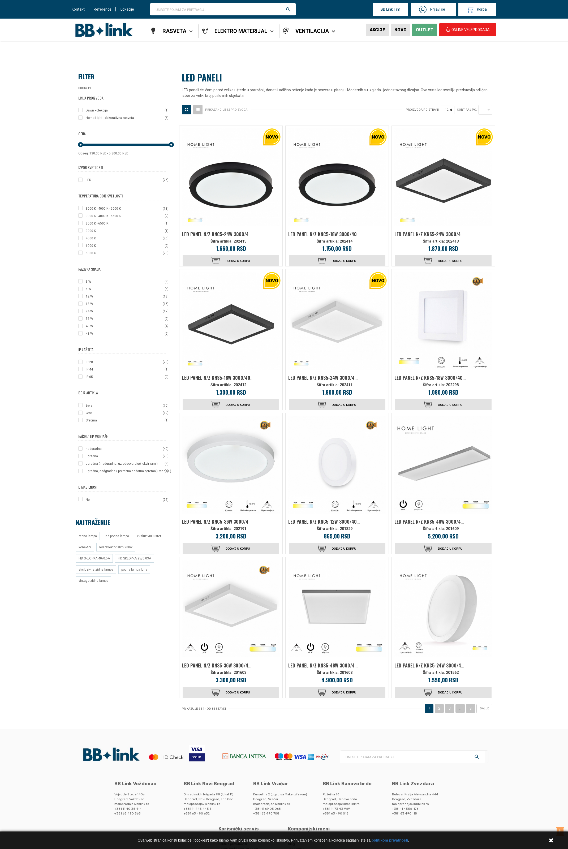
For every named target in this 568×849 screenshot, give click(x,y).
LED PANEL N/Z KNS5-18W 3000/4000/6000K (438, 377)
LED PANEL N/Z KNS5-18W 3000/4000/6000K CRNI (231, 377)
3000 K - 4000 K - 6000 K (127, 208)
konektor (85, 547)
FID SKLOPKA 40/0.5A (94, 558)
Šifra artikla (220, 241)
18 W (127, 303)
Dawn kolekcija (127, 110)
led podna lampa (117, 536)
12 (446, 109)
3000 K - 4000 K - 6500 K (127, 216)
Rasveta (174, 31)
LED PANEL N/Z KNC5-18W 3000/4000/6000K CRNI (338, 234)
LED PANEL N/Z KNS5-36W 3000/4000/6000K (226, 665)
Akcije (377, 29)
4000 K (127, 238)
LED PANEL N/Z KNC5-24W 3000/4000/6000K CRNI (232, 234)
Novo (400, 29)
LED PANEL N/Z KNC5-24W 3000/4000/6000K (439, 665)
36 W (127, 318)
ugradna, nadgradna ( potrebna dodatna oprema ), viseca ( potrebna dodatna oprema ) (129, 471)
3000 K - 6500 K (127, 223)
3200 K (127, 230)
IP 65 (127, 376)
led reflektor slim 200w (115, 547)
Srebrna (127, 420)
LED (127, 180)
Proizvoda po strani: (423, 109)
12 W (127, 296)
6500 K (127, 253)
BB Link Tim (390, 9)
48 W (127, 333)
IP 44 (127, 369)
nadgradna (127, 448)
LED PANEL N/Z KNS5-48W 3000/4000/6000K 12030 (445, 521)
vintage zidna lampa (93, 581)
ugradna (127, 456)
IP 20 (127, 362)
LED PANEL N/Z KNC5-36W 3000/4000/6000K (226, 521)
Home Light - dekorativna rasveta (127, 117)
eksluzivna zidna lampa (96, 569)
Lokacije (127, 9)
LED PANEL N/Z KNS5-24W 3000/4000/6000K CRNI (444, 234)
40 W (127, 326)
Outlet (424, 29)
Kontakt (78, 9)
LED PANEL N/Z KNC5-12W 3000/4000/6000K (332, 521)
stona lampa (88, 536)
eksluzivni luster (149, 536)
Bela (127, 405)
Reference (102, 9)
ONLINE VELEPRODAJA (467, 29)
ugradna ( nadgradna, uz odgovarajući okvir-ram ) (127, 463)
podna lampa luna (134, 569)
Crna (127, 413)
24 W (127, 311)
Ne (127, 499)
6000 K (127, 245)
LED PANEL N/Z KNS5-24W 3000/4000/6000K (332, 377)
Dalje (484, 708)
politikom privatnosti (390, 840)
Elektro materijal (240, 31)
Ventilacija (312, 31)
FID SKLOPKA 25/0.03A (134, 558)
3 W (127, 281)
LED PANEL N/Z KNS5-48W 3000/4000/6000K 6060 (338, 665)
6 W (127, 289)
